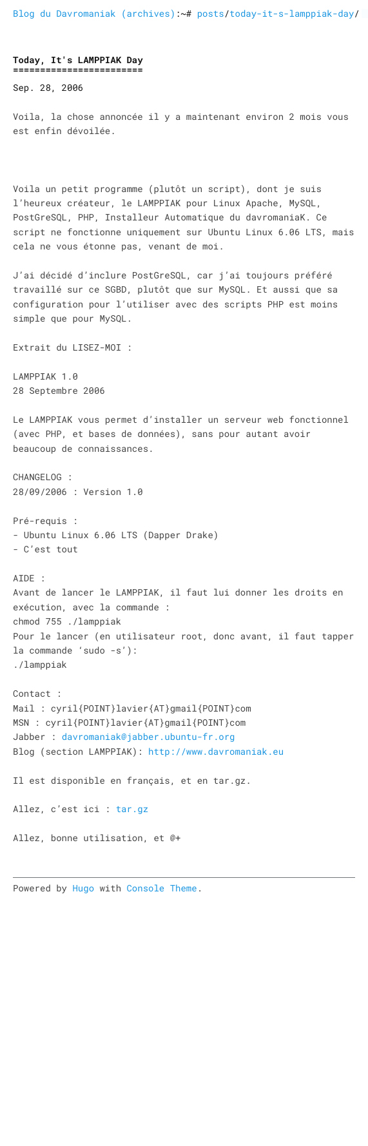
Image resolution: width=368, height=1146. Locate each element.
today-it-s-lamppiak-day (291, 13)
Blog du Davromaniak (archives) (94, 13)
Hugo (83, 888)
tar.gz (132, 808)
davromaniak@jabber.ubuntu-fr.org (148, 736)
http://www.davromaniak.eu (216, 751)
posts (210, 13)
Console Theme (161, 888)
